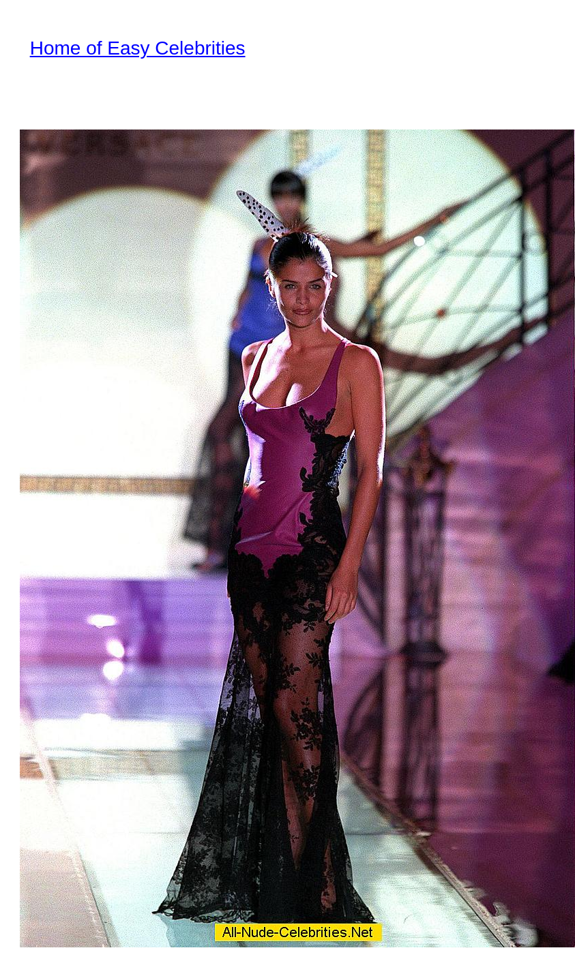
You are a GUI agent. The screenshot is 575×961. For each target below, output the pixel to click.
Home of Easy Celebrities (138, 48)
